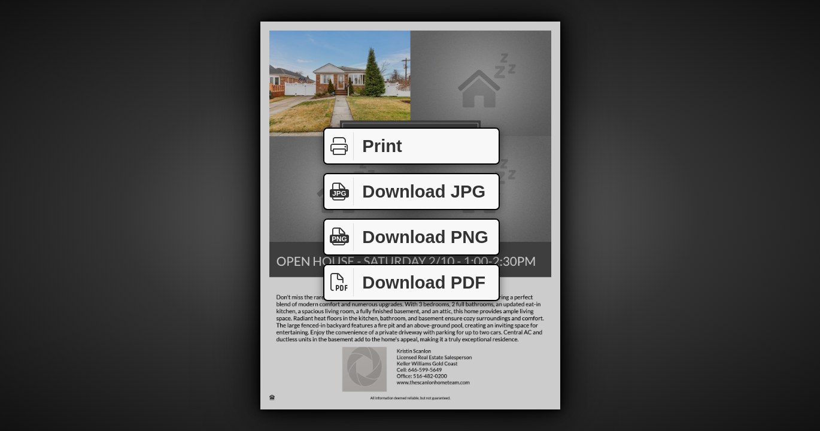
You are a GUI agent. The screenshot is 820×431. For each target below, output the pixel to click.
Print (363, 146)
